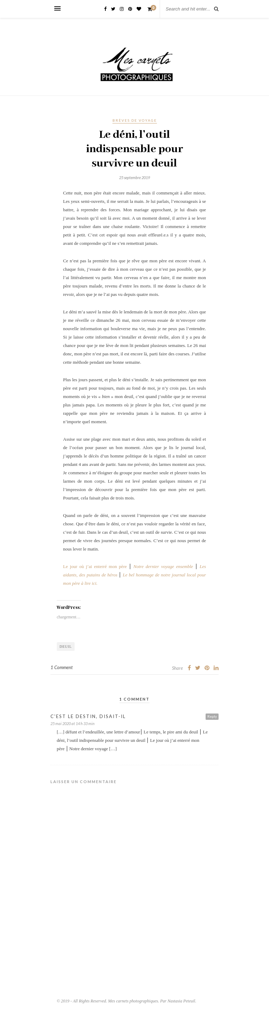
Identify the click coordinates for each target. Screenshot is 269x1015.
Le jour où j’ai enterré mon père (95, 566)
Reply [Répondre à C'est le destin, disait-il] (212, 716)
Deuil (66, 646)
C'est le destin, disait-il (88, 716)
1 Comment (61, 667)
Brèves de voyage (134, 120)
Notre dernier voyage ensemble (163, 566)
